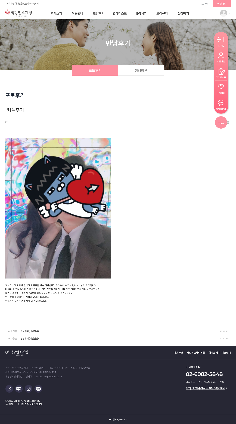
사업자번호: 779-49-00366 (77, 367)
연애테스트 (120, 13)
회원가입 (221, 3)
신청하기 (183, 13)
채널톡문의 (221, 108)
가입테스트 (221, 77)
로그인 (204, 3)
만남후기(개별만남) (29, 331)
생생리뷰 (141, 70)
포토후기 (95, 70)
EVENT (141, 13)
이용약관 (178, 352)
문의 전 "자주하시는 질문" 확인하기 (206, 388)
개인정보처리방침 (196, 352)
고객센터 (162, 13)
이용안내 (77, 13)
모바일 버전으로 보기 (118, 419)
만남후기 (98, 13)
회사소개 (56, 13)
